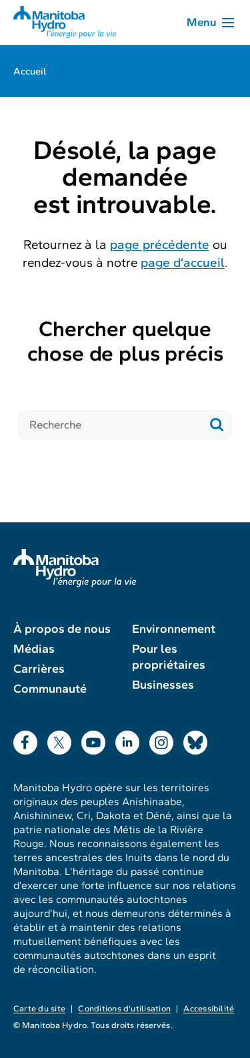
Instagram (161, 740)
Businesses (163, 684)
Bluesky (195, 740)
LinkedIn (127, 740)
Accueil (30, 71)
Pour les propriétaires (168, 656)
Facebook (25, 740)
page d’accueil (183, 262)
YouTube (93, 740)
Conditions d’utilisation (124, 1008)
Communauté (50, 688)
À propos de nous (62, 628)
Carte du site (39, 1008)
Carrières (39, 668)
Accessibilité (208, 1008)
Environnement (173, 628)
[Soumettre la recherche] (217, 425)
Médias (34, 648)
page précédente (159, 245)
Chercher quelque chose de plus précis (125, 341)
